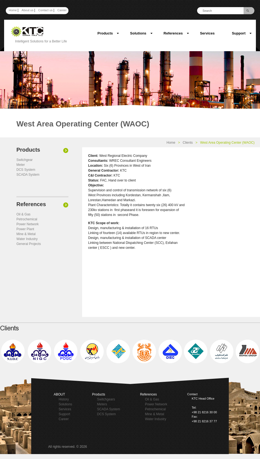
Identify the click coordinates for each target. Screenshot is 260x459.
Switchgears (106, 399)
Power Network (27, 224)
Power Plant (25, 229)
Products (108, 33)
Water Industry (27, 239)
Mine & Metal (26, 234)
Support (242, 33)
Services (207, 33)
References (176, 33)
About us (27, 10)
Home (13, 10)
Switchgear (24, 160)
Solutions (141, 33)
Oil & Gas (23, 214)
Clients (188, 143)
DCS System (25, 170)
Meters (102, 404)
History (64, 399)
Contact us (45, 10)
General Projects (28, 244)
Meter (20, 165)
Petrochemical (26, 219)
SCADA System (27, 175)
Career (62, 10)
